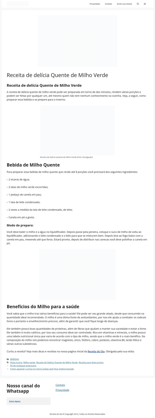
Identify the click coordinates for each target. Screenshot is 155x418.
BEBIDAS (14, 359)
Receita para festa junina (91, 362)
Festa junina (16, 362)
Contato (108, 4)
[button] (137, 4)
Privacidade (95, 4)
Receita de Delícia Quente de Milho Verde (57, 362)
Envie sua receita (124, 4)
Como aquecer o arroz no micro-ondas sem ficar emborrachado (42, 368)
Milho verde (29, 362)
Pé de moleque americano (23, 365)
